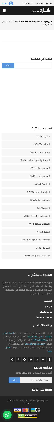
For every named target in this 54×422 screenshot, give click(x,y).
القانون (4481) (43, 208)
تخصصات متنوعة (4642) (39, 224)
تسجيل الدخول (11, 3)
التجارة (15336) (43, 136)
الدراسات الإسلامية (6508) (38, 192)
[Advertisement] (27, 100)
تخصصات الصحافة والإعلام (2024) (35, 240)
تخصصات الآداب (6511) (40, 168)
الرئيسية (48, 21)
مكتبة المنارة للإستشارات (27, 21)
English (4, 3)
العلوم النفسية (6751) (40, 152)
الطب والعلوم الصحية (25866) (37, 216)
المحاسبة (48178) (42, 144)
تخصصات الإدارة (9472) (40, 200)
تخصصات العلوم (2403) (40, 176)
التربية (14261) (43, 232)
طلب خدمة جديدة (35, 336)
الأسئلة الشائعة (27, 3)
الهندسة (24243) (42, 184)
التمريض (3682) (43, 248)
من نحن (48, 306)
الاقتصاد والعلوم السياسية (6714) (35, 160)
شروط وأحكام (46, 311)
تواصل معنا (39, 3)
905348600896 (40, 340)
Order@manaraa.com (35, 344)
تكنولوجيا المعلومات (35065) (37, 256)
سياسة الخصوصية (44, 317)
